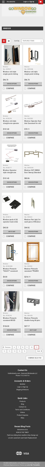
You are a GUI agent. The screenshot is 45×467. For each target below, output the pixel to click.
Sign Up (31, 2)
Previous (6, 347)
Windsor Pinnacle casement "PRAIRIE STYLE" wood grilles (31, 271)
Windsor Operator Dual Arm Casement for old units (32, 123)
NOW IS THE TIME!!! (22, 432)
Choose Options (12, 83)
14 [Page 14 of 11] (14, 351)
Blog (22, 404)
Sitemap (36, 463)
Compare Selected (34, 358)
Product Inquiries (22, 415)
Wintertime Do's (22, 429)
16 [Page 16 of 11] (24, 351)
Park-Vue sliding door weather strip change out (22, 435)
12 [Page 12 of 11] (4, 351)
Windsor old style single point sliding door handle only (10, 74)
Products (23, 401)
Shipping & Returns (22, 390)
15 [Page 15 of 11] (19, 351)
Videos (22, 412)
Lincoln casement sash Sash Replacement (22, 438)
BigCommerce (14, 465)
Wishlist (22, 384)
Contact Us (22, 407)
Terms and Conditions (22, 409)
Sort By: (17, 41)
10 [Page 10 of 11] (31, 347)
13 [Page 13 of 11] (9, 351)
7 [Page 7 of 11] (18, 347)
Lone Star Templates (33, 465)
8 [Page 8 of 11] (22, 347)
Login (25, 2)
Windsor (5, 67)
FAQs (22, 418)
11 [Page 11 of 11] (36, 347)
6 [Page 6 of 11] (14, 347)
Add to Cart (11, 231)
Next (40, 351)
